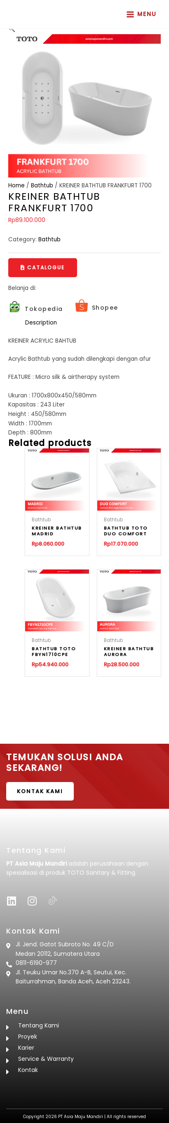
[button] (42, 267)
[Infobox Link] (35, 308)
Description (41, 323)
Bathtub (42, 185)
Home (16, 185)
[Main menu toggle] (141, 14)
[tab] (93, 323)
